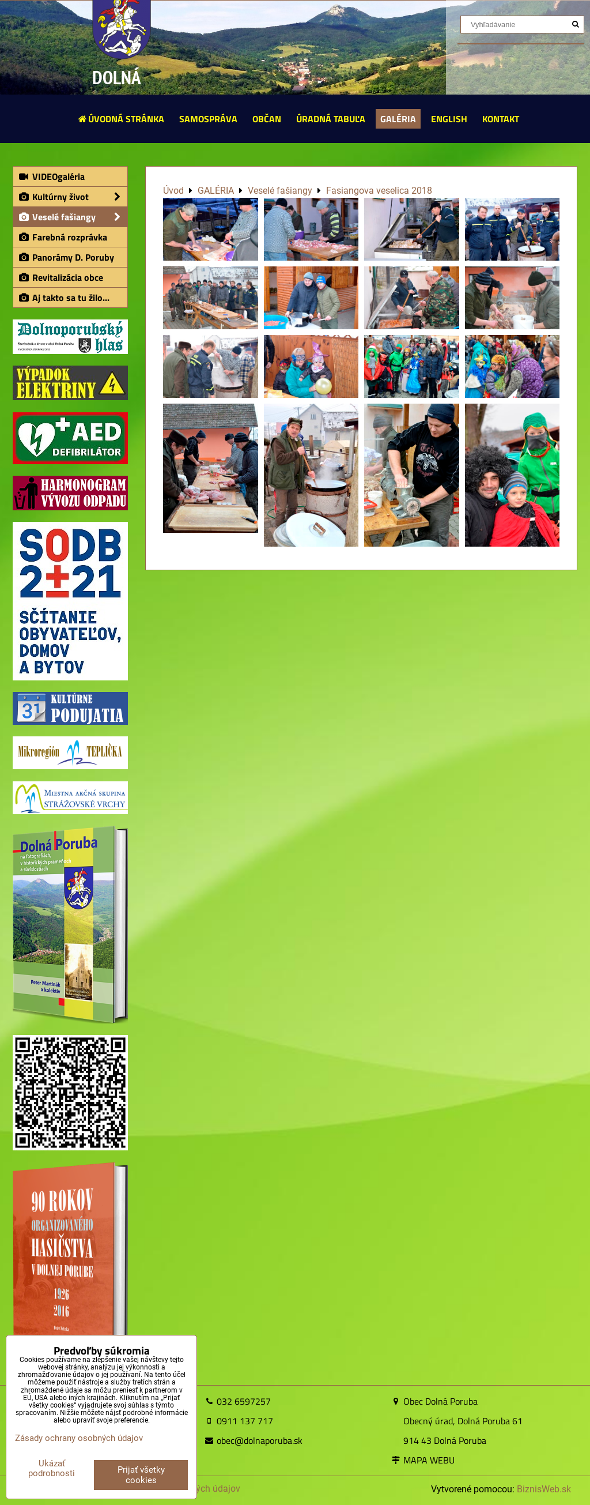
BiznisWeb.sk (544, 1489)
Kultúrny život (72, 196)
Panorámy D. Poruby (66, 257)
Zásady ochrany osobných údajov (79, 1438)
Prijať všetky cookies (141, 1475)
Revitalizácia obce (60, 277)
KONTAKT (500, 119)
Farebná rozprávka (62, 237)
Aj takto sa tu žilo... (63, 297)
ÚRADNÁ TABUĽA (330, 119)
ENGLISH (449, 119)
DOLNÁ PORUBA (121, 91)
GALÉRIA (398, 119)
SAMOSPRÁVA (208, 119)
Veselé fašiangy (72, 217)
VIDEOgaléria (51, 176)
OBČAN (266, 119)
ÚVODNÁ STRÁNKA (121, 119)
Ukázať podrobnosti (51, 1468)
